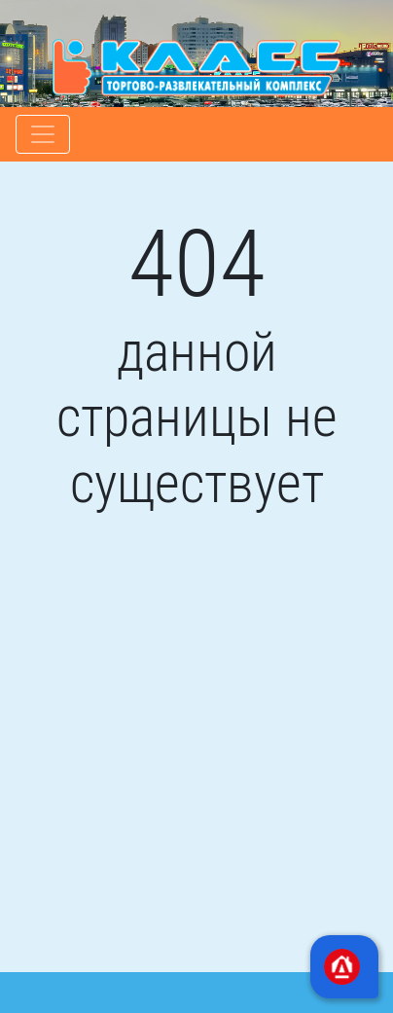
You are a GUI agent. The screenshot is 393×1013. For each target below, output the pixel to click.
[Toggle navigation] (43, 134)
